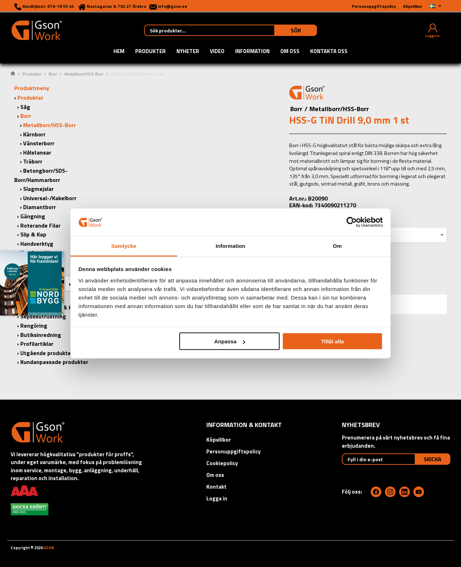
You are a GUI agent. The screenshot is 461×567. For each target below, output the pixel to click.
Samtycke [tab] (124, 246)
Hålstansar (37, 152)
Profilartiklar (36, 343)
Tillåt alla (332, 341)
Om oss (290, 51)
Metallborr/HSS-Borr (84, 74)
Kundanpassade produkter (54, 362)
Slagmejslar (38, 188)
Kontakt (216, 487)
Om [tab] (337, 246)
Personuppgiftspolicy (233, 451)
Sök (296, 30)
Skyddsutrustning (43, 316)
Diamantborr (39, 207)
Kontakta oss (329, 51)
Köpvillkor (218, 440)
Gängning (32, 216)
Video (217, 51)
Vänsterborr (38, 143)
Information (252, 51)
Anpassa (229, 341)
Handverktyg (36, 243)
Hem (118, 51)
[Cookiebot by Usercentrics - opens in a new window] (351, 222)
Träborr (32, 161)
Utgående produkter (46, 353)
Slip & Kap (33, 234)
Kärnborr (34, 134)
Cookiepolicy (222, 463)
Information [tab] (230, 246)
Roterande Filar (40, 225)
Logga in (216, 498)
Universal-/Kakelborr (49, 198)
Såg (25, 107)
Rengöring (33, 325)
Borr (53, 74)
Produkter (150, 51)
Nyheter (187, 51)
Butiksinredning (40, 335)
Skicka (432, 459)
